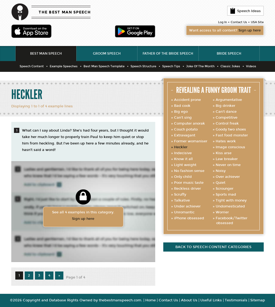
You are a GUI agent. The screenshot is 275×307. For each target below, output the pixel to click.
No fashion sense (189, 171)
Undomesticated (230, 206)
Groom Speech (107, 53)
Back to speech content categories (213, 247)
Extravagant (184, 135)
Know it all (183, 159)
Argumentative (229, 100)
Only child (183, 177)
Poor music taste (189, 183)
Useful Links (211, 300)
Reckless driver (187, 188)
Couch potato (186, 129)
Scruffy (180, 194)
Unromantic (184, 212)
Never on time (228, 165)
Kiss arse (223, 153)
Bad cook (182, 106)
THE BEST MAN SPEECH (65, 12)
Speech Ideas (245, 11)
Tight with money (231, 200)
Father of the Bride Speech (168, 53)
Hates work (226, 141)
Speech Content (32, 66)
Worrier (222, 212)
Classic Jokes (230, 66)
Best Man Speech (46, 53)
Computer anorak (189, 123)
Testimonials (236, 300)
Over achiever (228, 177)
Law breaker (227, 159)
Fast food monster (232, 135)
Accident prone (187, 100)
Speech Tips (171, 66)
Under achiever (187, 206)
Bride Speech (229, 53)
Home (150, 300)
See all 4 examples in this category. (83, 216)
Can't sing (183, 117)
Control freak (227, 123)
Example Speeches (64, 66)
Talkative (182, 200)
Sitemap (257, 300)
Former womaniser (190, 141)
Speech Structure (143, 66)
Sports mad (226, 194)
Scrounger (224, 188)
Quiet (220, 183)
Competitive (226, 117)
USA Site (257, 22)
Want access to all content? (225, 30)
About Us (189, 300)
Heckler (180, 147)
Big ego (181, 112)
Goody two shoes (231, 129)
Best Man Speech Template (104, 66)
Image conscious (230, 147)
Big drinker (225, 106)
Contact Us (239, 22)
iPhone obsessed (189, 218)
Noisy (221, 171)
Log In (222, 22)
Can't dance (226, 112)
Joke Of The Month (200, 66)
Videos (251, 66)
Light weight (185, 165)
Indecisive (183, 153)
